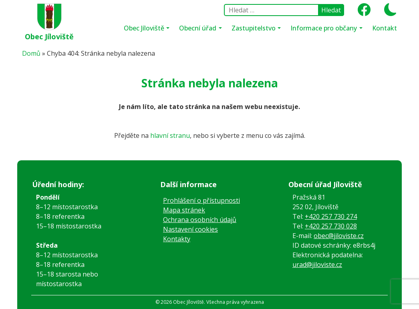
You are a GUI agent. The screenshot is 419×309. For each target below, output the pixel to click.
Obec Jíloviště (49, 36)
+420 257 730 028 (331, 226)
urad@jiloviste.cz (317, 264)
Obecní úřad (198, 28)
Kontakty (176, 238)
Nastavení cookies (190, 229)
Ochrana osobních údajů (199, 219)
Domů (31, 53)
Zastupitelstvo (254, 28)
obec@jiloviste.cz (339, 235)
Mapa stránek (184, 210)
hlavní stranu (170, 135)
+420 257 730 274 (331, 216)
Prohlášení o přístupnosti (201, 200)
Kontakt (384, 28)
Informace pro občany (324, 28)
